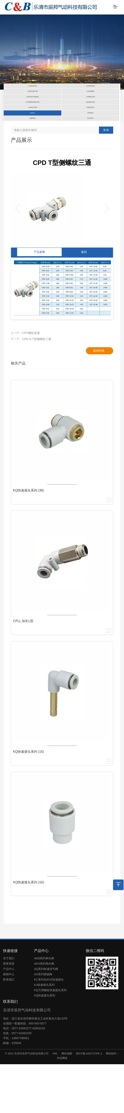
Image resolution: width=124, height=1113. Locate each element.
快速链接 (10, 999)
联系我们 (8, 1028)
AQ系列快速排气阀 (46, 1017)
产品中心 (8, 1017)
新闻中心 (8, 1023)
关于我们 (8, 1007)
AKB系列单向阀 (44, 1007)
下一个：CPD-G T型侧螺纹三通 (31, 387)
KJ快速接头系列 (44, 1033)
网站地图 (66, 1102)
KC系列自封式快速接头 (49, 1028)
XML (55, 1102)
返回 (84, 300)
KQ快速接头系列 (44, 1044)
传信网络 (62, 1106)
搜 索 (106, 178)
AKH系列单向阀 (44, 1012)
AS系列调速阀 (43, 1023)
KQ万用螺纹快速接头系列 (50, 1039)
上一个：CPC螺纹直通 (25, 381)
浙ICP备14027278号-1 (89, 1102)
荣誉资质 (8, 1012)
